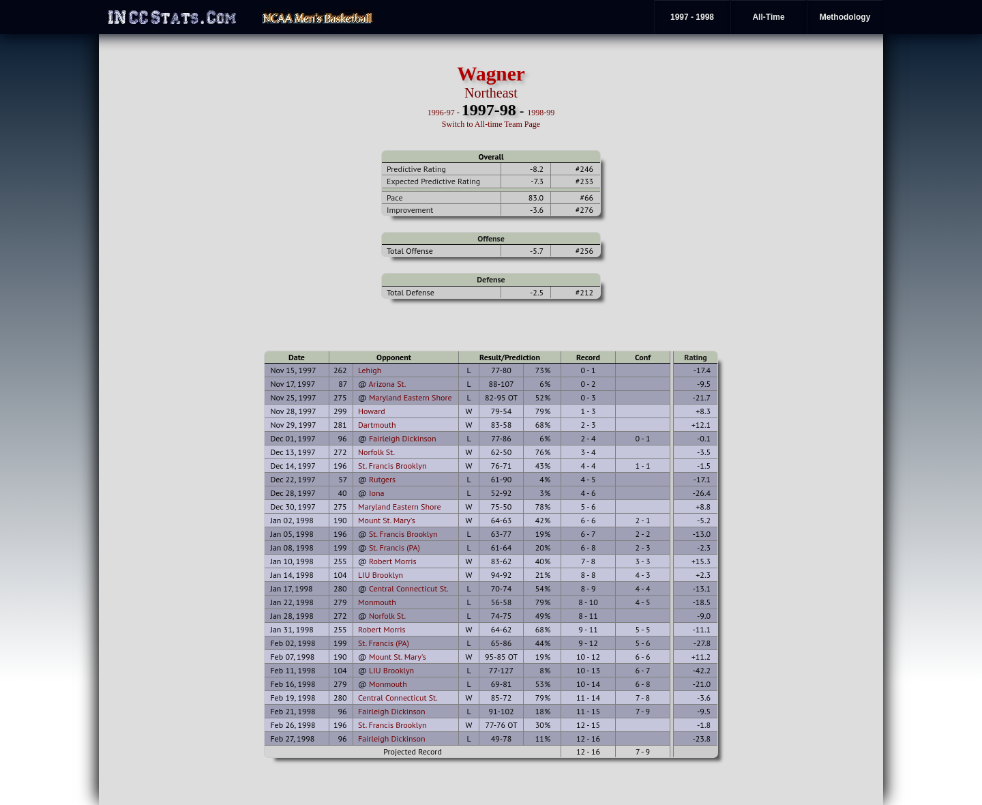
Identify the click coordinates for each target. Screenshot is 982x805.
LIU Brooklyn (380, 575)
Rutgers (382, 479)
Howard (371, 411)
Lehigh (369, 370)
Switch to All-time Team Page (491, 124)
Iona (376, 493)
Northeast (491, 92)
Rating (695, 357)
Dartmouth (377, 425)
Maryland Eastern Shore (410, 397)
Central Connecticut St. (409, 588)
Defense (491, 279)
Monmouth (377, 602)
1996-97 (441, 112)
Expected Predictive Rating (433, 181)
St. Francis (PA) (394, 547)
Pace (394, 197)
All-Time (768, 17)
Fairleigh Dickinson (402, 438)
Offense (490, 238)
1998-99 (540, 112)
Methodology (845, 17)
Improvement (410, 210)
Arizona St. (387, 384)
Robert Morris (393, 561)
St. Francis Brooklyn (392, 465)
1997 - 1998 (692, 17)
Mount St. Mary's (386, 520)
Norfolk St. (376, 452)
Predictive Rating (416, 169)
